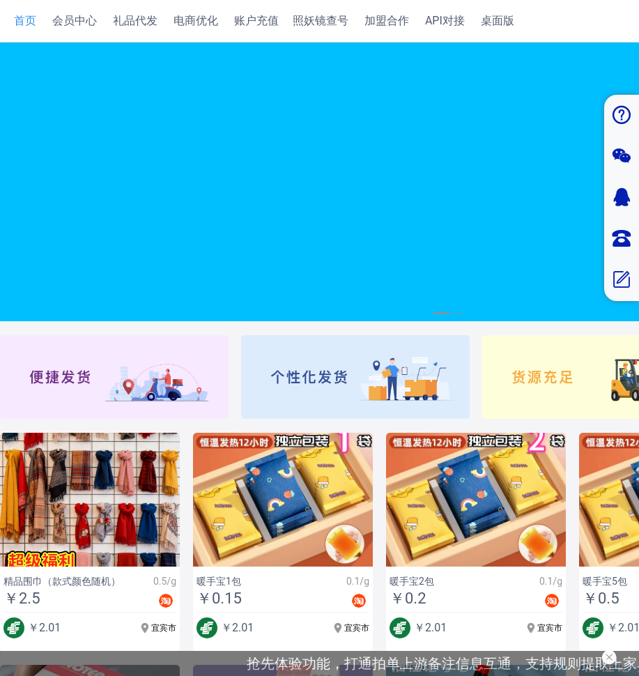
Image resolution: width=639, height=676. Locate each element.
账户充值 (256, 20)
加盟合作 (386, 20)
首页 (25, 20)
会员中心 (74, 20)
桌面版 (497, 20)
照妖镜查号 (320, 20)
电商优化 (196, 20)
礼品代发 (135, 20)
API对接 (445, 20)
